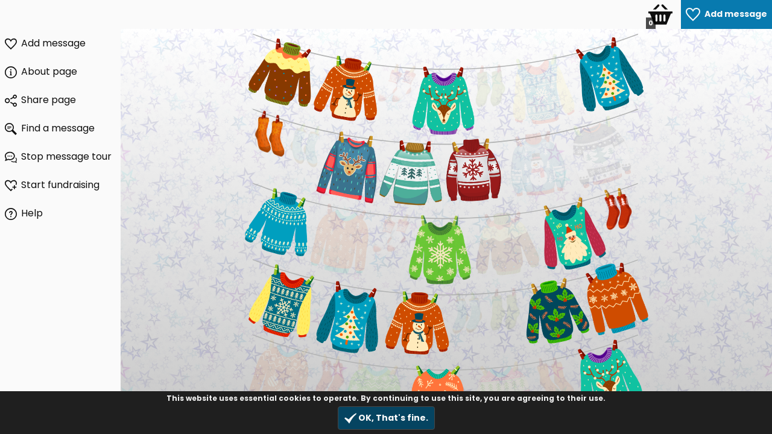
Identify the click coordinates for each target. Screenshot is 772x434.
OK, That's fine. (386, 418)
